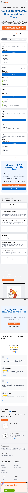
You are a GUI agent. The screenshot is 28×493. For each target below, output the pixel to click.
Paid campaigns (4, 467)
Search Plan (4, 39)
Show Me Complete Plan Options (14, 185)
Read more (4, 375)
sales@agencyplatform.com (8, 455)
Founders (2, 480)
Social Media (3, 468)
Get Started (14, 52)
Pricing (15, 468)
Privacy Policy (16, 480)
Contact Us (16, 479)
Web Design (3, 470)
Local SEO (3, 463)
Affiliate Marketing (4, 473)
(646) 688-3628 (5, 457)
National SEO (3, 465)
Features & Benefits (17, 463)
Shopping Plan (16, 39)
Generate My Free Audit (8, 280)
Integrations (16, 465)
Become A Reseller (13, 438)
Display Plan (10, 39)
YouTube (22, 39)
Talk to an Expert (14, 188)
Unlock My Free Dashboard (14, 323)
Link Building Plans (4, 472)
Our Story (2, 479)
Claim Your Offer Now (9, 490)
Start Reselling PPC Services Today (14, 27)
